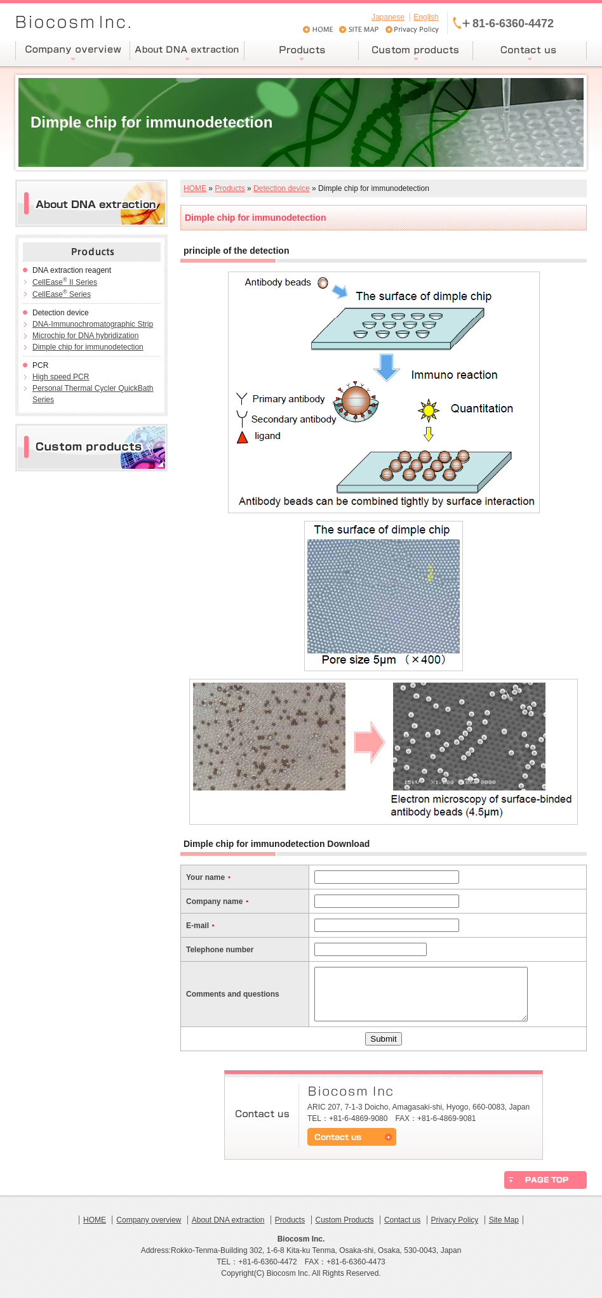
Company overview (148, 1220)
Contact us (402, 1220)
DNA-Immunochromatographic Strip (92, 324)
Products (229, 188)
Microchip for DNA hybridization (85, 335)
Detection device (281, 188)
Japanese (388, 17)
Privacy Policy (455, 1220)
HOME (195, 188)
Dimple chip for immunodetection (88, 347)
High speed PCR (60, 376)
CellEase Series (61, 294)
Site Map (504, 1220)
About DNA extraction (228, 1220)
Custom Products (345, 1220)
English (425, 17)
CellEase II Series (64, 282)
